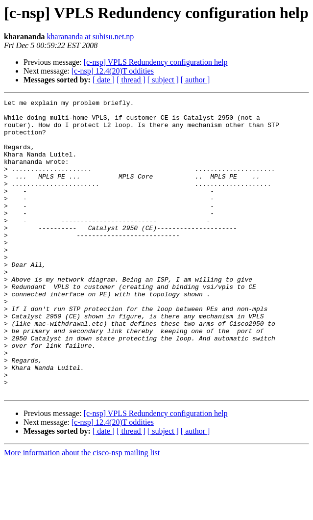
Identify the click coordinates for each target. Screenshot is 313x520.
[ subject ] (163, 80)
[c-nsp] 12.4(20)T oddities (113, 71)
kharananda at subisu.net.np (90, 36)
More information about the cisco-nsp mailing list (82, 511)
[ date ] (104, 80)
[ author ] (195, 80)
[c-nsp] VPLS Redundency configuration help (156, 62)
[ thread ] (131, 80)
